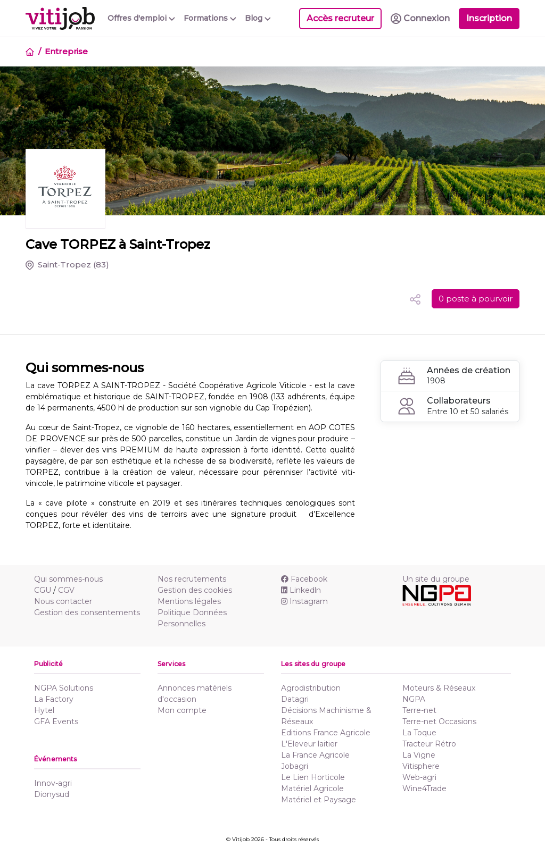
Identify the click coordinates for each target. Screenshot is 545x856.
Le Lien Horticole (313, 777)
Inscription (489, 18)
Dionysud (51, 794)
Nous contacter (63, 601)
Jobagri (294, 766)
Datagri (295, 699)
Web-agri (419, 777)
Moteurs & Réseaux (438, 688)
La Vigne (418, 755)
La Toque (419, 732)
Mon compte (182, 710)
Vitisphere (421, 766)
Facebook (304, 579)
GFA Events (56, 721)
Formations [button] (210, 18)
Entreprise (66, 51)
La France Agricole (315, 755)
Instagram (304, 601)
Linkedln (301, 590)
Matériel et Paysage (318, 799)
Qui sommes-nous (68, 579)
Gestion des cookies (195, 590)
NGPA (413, 699)
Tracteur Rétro (429, 744)
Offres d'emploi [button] (141, 18)
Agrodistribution (311, 688)
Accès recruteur (340, 18)
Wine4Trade (424, 788)
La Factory (53, 699)
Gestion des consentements (87, 612)
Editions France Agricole (325, 732)
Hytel (44, 710)
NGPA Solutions (63, 688)
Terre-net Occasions (439, 721)
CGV (66, 590)
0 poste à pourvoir (476, 298)
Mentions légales (189, 601)
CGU (42, 590)
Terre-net (419, 710)
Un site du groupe (435, 579)
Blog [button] (258, 18)
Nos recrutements (192, 579)
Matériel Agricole (312, 788)
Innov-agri (53, 783)
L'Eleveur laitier (309, 744)
